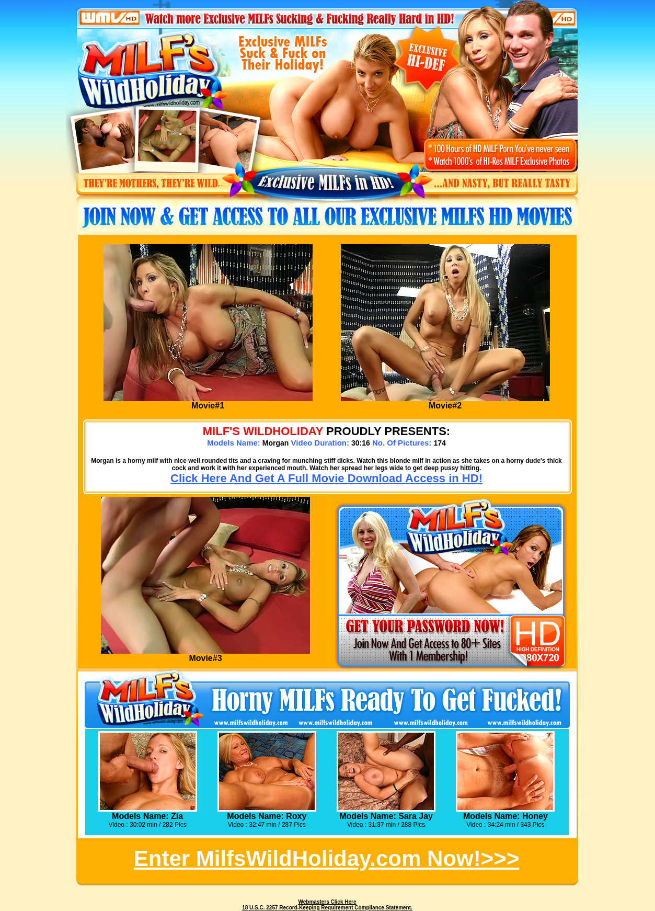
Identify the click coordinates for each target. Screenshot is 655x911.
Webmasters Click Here (327, 902)
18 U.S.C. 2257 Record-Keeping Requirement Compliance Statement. (327, 907)
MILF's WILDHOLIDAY (263, 431)
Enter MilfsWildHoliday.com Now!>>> (326, 858)
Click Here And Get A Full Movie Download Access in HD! (326, 478)
